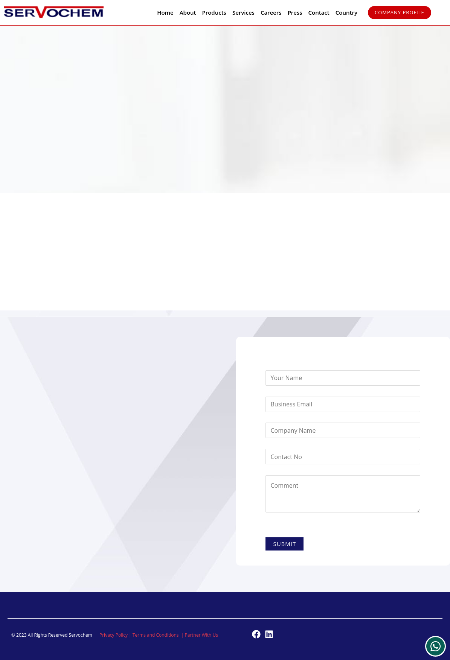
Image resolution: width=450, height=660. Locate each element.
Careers (271, 12)
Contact (318, 12)
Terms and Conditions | (159, 635)
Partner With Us (201, 635)
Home (165, 12)
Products (214, 12)
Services (243, 12)
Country (346, 12)
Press (295, 12)
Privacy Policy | (116, 635)
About (188, 12)
